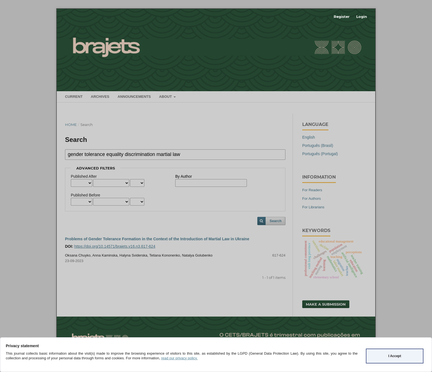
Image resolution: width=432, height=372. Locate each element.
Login (361, 16)
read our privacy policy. (179, 358)
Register (342, 16)
